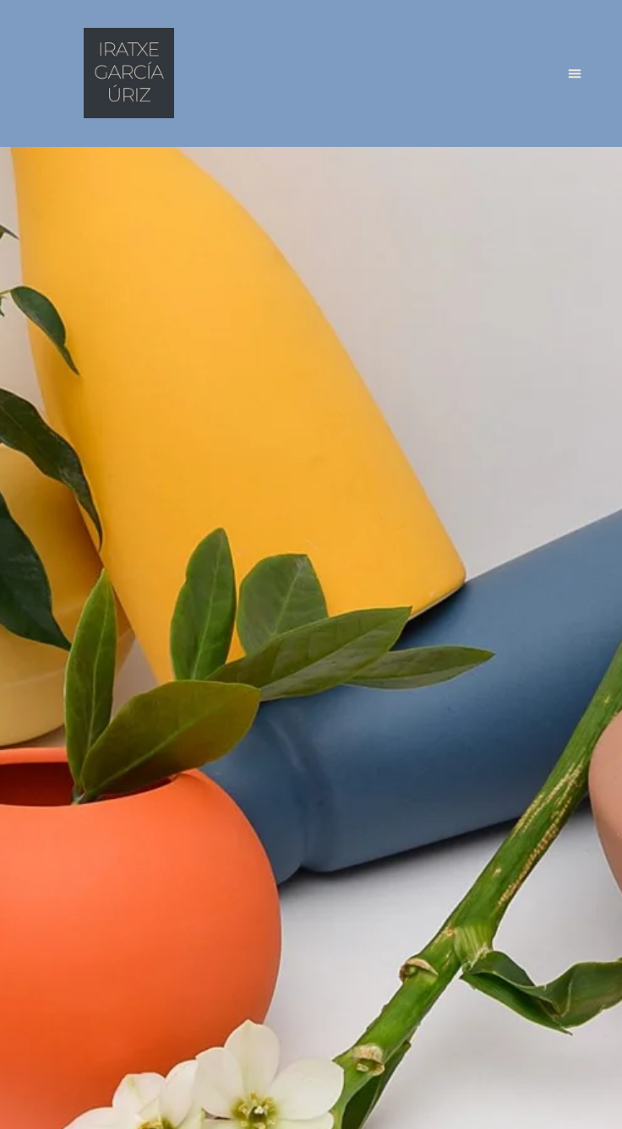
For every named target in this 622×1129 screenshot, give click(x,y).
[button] (575, 73)
